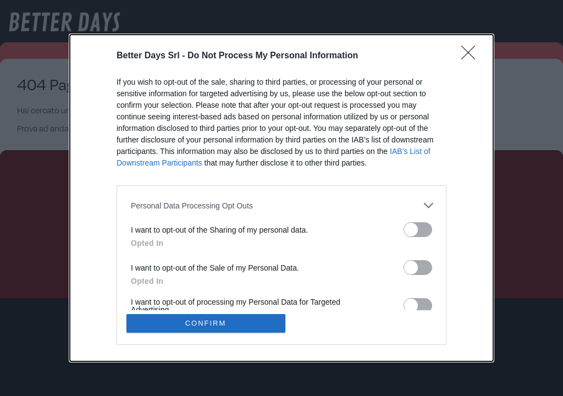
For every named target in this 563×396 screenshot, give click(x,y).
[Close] (471, 56)
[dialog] (281, 198)
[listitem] (281, 205)
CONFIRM (206, 323)
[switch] (418, 229)
